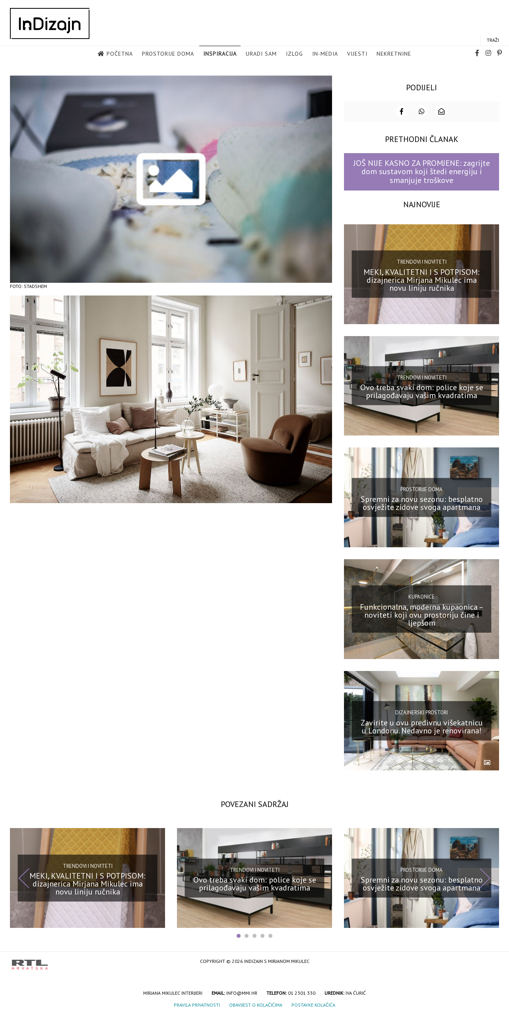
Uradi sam (261, 53)
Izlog (294, 53)
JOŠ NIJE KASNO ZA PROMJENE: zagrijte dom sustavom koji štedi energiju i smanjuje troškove (422, 171)
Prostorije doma (168, 53)
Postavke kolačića (313, 1005)
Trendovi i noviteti (422, 262)
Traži (493, 40)
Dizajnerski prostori (421, 712)
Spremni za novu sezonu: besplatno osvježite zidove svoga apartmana (422, 503)
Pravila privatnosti (197, 1005)
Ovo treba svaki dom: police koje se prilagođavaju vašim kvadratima (421, 391)
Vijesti (357, 53)
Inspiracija (220, 53)
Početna (120, 53)
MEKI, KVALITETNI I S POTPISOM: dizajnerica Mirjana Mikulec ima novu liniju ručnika (421, 279)
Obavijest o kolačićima (255, 1005)
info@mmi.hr (241, 993)
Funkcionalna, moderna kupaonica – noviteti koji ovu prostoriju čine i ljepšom (422, 615)
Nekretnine (394, 53)
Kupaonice (421, 596)
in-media (325, 53)
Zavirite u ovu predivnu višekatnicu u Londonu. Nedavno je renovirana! (422, 726)
